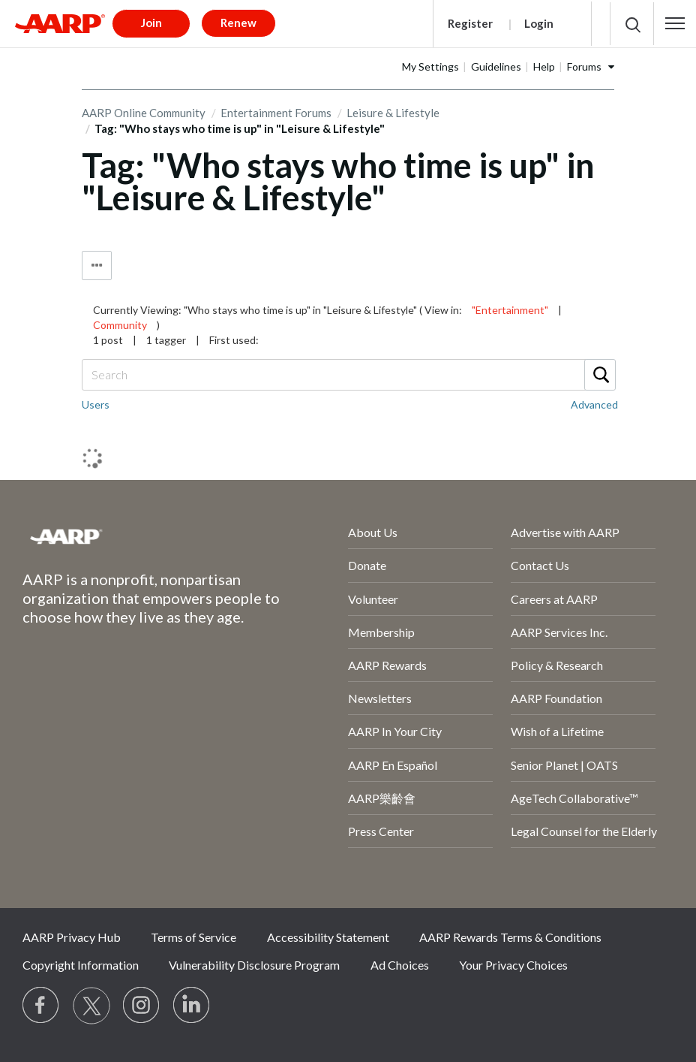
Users (96, 404)
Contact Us (540, 565)
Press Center (381, 831)
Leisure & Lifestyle (393, 112)
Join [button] (151, 22)
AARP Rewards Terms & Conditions (510, 937)
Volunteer (373, 599)
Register (470, 23)
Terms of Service (193, 937)
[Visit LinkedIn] (192, 1005)
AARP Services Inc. (559, 632)
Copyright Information (80, 965)
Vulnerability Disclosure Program (254, 965)
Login (539, 23)
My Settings (430, 66)
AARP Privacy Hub (71, 937)
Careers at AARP (554, 599)
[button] (675, 23)
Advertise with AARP (565, 532)
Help (544, 66)
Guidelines (496, 66)
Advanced (594, 404)
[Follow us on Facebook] (41, 1005)
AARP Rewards (387, 665)
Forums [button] (584, 66)
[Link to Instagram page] (141, 1005)
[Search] (348, 375)
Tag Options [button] (97, 265)
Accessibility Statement (328, 937)
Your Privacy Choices (513, 965)
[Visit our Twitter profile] (91, 1005)
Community (120, 324)
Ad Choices (399, 965)
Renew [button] (238, 22)
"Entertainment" (510, 309)
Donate (367, 565)
